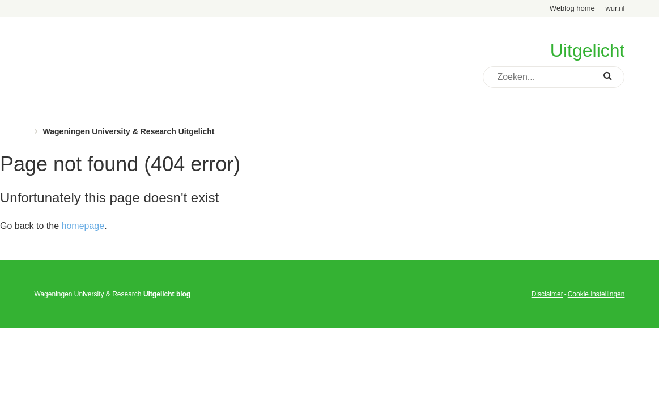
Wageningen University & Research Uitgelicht (129, 131)
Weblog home (572, 8)
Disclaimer (547, 294)
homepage (83, 226)
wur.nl (614, 8)
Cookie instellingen (596, 294)
